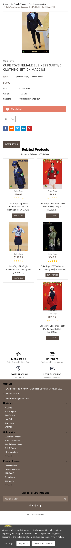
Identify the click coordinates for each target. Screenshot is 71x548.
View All (8, 459)
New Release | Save (13, 447)
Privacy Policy (57, 537)
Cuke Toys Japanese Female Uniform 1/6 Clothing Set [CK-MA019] (18, 207)
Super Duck (10, 480)
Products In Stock (12, 444)
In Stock (8, 411)
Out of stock (52, 277)
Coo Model (9, 484)
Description (11, 145)
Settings (8, 543)
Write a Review (37, 77)
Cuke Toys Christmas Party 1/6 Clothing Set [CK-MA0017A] (52, 331)
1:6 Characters (11, 455)
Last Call (8, 422)
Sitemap (8, 430)
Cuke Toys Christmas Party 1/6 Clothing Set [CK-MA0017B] (52, 207)
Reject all (23, 543)
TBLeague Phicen (12, 473)
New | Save (9, 426)
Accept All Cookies (43, 543)
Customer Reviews (13, 440)
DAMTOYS (9, 476)
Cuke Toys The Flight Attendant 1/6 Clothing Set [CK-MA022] (18, 271)
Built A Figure (10, 415)
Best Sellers (10, 419)
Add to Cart (18, 217)
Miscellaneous (11, 469)
